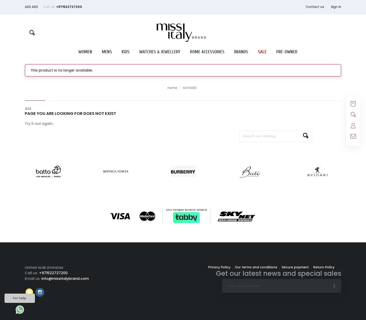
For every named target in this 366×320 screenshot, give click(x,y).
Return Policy (323, 267)
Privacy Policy (219, 267)
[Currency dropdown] (31, 7)
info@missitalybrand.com (65, 278)
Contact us (315, 7)
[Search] (275, 136)
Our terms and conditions (256, 267)
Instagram (39, 292)
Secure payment (296, 267)
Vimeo (29, 292)
